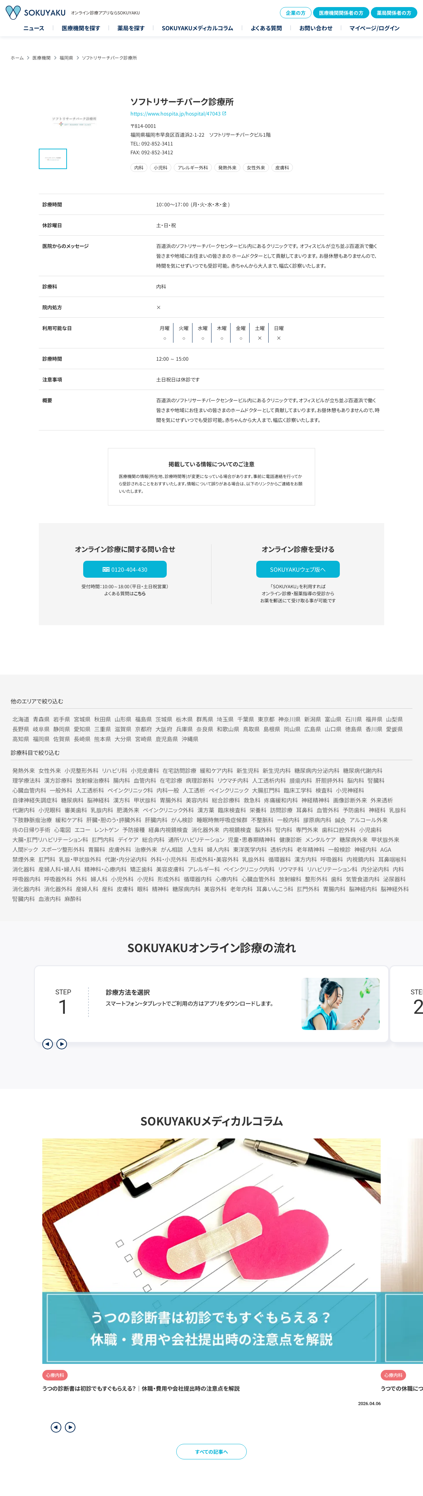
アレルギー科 (204, 869)
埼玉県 (225, 719)
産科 (107, 888)
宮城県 (82, 719)
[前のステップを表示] (47, 1044)
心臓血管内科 (29, 790)
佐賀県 (61, 738)
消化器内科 (26, 888)
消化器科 (23, 869)
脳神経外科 (395, 888)
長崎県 (82, 738)
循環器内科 (198, 879)
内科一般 (168, 790)
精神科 (160, 888)
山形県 (123, 719)
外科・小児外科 (169, 859)
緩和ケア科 (69, 819)
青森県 (41, 719)
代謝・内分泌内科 (126, 859)
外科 (81, 879)
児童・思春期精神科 (252, 839)
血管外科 (328, 810)
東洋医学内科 (250, 849)
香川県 (374, 729)
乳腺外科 (253, 859)
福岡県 (66, 57)
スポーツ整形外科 (63, 849)
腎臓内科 (23, 898)
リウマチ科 (291, 869)
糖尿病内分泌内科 (316, 770)
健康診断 (290, 839)
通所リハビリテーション (196, 839)
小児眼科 (49, 810)
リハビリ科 (114, 770)
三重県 (102, 729)
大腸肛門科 (266, 790)
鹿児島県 (166, 738)
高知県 (20, 738)
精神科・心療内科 (105, 869)
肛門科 (46, 859)
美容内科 (197, 800)
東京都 (266, 719)
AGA (385, 849)
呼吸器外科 (58, 879)
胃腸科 (96, 849)
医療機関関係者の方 (341, 12)
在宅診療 (171, 780)
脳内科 (355, 780)
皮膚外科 (120, 849)
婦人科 (99, 879)
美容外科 (215, 888)
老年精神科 (310, 849)
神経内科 (365, 849)
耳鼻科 (304, 810)
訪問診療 (281, 810)
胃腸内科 (334, 888)
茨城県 (163, 719)
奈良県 (204, 729)
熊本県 (102, 738)
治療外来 (146, 849)
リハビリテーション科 (332, 869)
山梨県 (394, 719)
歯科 (336, 879)
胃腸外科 (171, 800)
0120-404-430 (129, 569)
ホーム (17, 57)
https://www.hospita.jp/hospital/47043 (175, 113)
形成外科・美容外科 (215, 859)
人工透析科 (90, 790)
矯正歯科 (141, 869)
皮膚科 (125, 888)
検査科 (323, 790)
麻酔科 (73, 898)
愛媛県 (394, 729)
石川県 (353, 719)
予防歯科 (354, 810)
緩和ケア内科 (216, 770)
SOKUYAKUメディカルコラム (197, 28)
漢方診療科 (58, 780)
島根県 (271, 729)
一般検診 (339, 849)
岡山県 (292, 729)
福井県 (374, 719)
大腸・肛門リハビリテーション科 (50, 839)
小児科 (145, 879)
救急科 (252, 800)
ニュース (33, 28)
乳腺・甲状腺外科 (80, 859)
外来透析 (381, 800)
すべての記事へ (211, 1451)
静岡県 (61, 729)
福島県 (143, 719)
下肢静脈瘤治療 (32, 819)
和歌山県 (228, 729)
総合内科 (153, 839)
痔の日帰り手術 (31, 829)
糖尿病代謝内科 (362, 770)
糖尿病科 (72, 800)
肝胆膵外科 (329, 780)
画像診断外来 (350, 800)
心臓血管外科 (258, 879)
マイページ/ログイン (375, 28)
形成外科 (169, 879)
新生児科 (248, 770)
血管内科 (145, 780)
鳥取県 (251, 729)
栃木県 (184, 719)
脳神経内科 (363, 888)
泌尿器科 (394, 879)
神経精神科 (315, 800)
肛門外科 (308, 888)
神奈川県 (289, 719)
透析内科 (281, 849)
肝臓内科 (156, 819)
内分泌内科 (375, 869)
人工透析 (194, 790)
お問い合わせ (315, 28)
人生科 (194, 849)
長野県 (20, 729)
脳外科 (263, 829)
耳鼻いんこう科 (274, 888)
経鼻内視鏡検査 (168, 829)
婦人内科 (218, 849)
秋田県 (102, 719)
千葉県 (245, 719)
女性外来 (49, 770)
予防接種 (133, 829)
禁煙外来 (23, 859)
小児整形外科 (81, 770)
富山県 (333, 719)
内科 (398, 869)
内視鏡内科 (361, 859)
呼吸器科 (331, 859)
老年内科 (241, 888)
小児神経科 (350, 790)
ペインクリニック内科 (249, 869)
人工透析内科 (269, 780)
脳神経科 (98, 800)
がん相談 (172, 849)
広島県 (312, 729)
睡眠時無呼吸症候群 (222, 819)
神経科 (377, 810)
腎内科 (283, 829)
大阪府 (163, 729)
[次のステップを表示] (61, 1044)
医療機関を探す (81, 28)
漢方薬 (205, 810)
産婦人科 (87, 888)
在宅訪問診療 (179, 770)
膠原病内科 (317, 819)
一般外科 (61, 790)
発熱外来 (23, 770)
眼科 (142, 888)
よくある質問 (266, 28)
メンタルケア (320, 839)
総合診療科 (226, 800)
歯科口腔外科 (339, 829)
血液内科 (49, 898)
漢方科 (121, 800)
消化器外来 (205, 829)
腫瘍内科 (300, 780)
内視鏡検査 (237, 829)
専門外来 (307, 829)
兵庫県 (184, 729)
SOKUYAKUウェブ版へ (298, 569)
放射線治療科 (93, 780)
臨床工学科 (298, 790)
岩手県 (61, 719)
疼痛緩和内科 (281, 800)
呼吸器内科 (26, 879)
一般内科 (288, 819)
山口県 (333, 729)
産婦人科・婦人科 (59, 869)
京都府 (143, 729)
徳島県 (353, 729)
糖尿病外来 (353, 839)
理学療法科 (26, 780)
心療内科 (226, 879)
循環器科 (279, 859)
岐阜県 (41, 729)
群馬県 (204, 719)
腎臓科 (376, 780)
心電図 (62, 829)
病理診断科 (200, 780)
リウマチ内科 (233, 780)
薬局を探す (131, 28)
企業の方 (296, 12)
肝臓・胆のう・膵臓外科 (113, 819)
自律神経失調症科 (34, 800)
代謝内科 (23, 810)
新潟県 (312, 719)
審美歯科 (76, 810)
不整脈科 (262, 819)
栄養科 (258, 810)
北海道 (20, 719)
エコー (82, 829)
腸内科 (121, 780)
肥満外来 (128, 810)
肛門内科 (103, 839)
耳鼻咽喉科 (392, 859)
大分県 (123, 738)
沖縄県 (190, 738)
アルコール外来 (369, 819)
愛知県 (82, 729)
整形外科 (316, 879)
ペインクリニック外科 (168, 810)
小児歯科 (370, 829)
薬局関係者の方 (394, 12)
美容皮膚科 (170, 869)
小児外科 (122, 879)
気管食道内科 (363, 879)
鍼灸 (340, 819)
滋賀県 (123, 729)
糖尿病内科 (186, 888)
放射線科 (290, 879)
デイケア (128, 839)
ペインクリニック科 (130, 790)
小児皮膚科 (145, 770)
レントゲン (106, 829)
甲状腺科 (145, 800)
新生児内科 (277, 770)
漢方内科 (305, 859)
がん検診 (182, 819)
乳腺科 (397, 810)
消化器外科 (58, 888)
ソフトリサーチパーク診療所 (109, 57)
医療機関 (41, 57)
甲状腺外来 (385, 839)
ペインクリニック (229, 790)
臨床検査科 (232, 810)
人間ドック (25, 849)
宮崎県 (143, 738)
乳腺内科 (102, 810)
